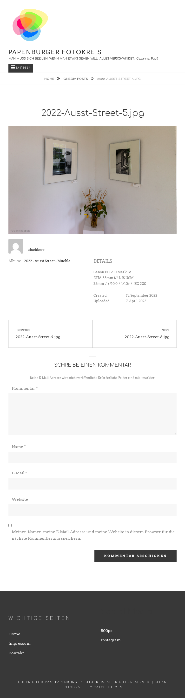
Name (19, 446)
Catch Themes (108, 687)
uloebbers (36, 250)
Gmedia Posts (76, 79)
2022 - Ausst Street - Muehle (47, 261)
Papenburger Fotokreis (55, 52)
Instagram (111, 640)
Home (49, 79)
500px (106, 630)
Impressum (19, 643)
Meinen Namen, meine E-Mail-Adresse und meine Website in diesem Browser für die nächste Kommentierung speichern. (93, 535)
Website (20, 499)
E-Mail (19, 473)
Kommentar (25, 388)
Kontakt (16, 653)
